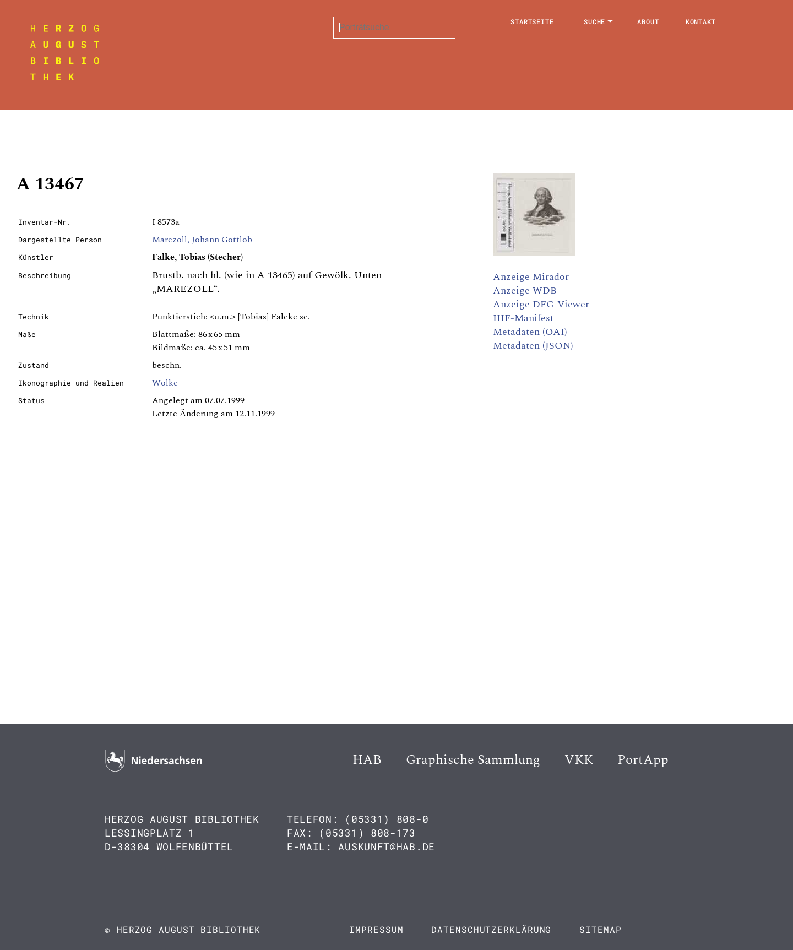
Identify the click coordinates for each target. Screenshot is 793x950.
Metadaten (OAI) (530, 331)
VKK (578, 760)
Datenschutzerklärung (491, 929)
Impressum (376, 929)
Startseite (532, 21)
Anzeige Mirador (531, 276)
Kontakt (701, 21)
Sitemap (600, 929)
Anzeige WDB (525, 290)
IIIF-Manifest (523, 318)
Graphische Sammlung (473, 760)
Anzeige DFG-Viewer (541, 304)
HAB (367, 760)
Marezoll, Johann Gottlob (202, 239)
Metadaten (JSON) (533, 345)
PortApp (643, 760)
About (648, 21)
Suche (595, 21)
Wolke (165, 382)
